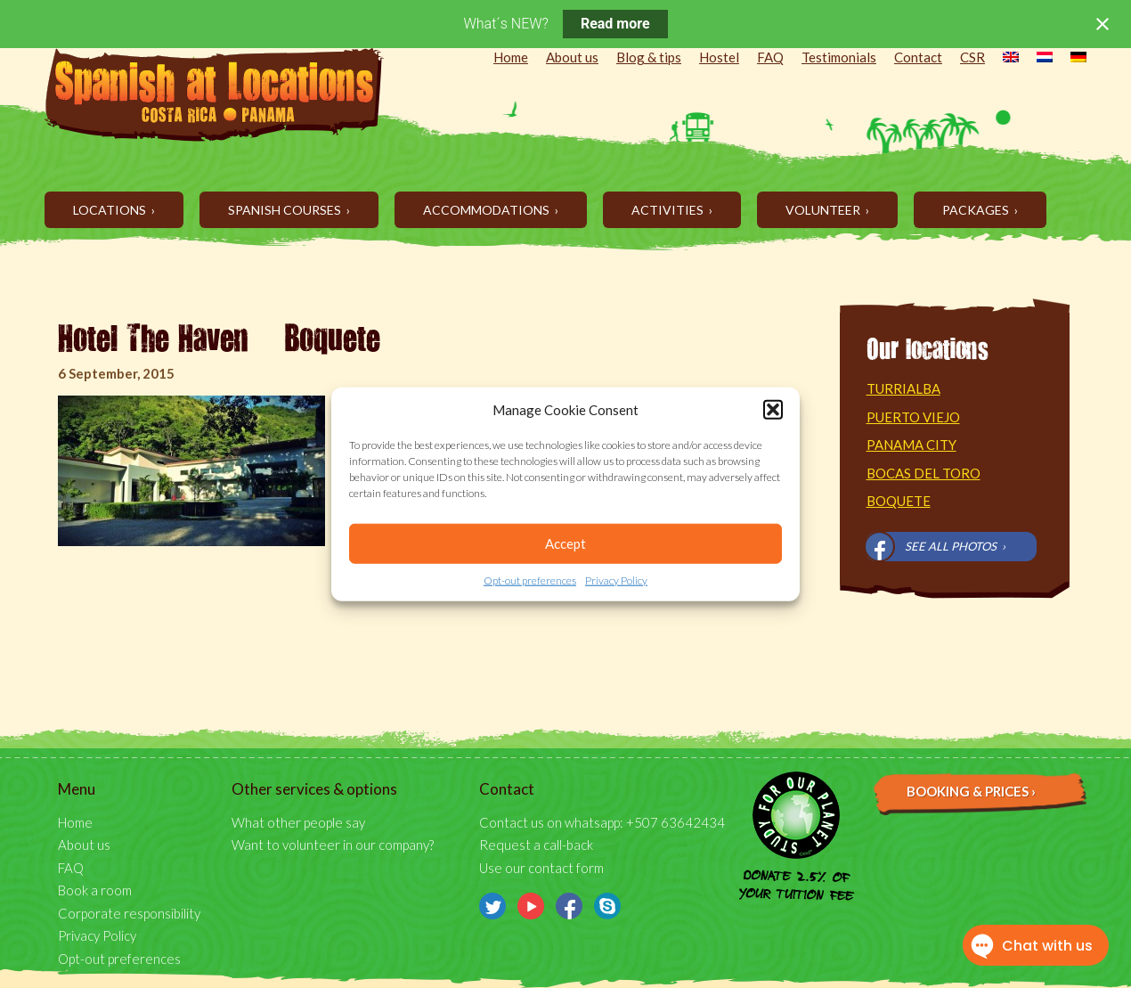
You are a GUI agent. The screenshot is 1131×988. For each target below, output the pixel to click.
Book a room (95, 890)
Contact (918, 57)
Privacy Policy (616, 580)
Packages (977, 209)
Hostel (719, 57)
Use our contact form (541, 868)
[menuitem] (1002, 58)
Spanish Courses (286, 209)
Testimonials (838, 57)
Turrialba (903, 388)
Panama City (911, 445)
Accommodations (487, 209)
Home (510, 57)
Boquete (899, 501)
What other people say (298, 822)
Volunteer (824, 209)
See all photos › (955, 546)
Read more (615, 23)
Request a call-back (536, 845)
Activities (668, 209)
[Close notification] (1102, 24)
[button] (773, 410)
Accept (565, 543)
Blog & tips (648, 57)
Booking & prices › (971, 791)
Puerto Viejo (913, 417)
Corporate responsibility (129, 913)
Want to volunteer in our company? (333, 845)
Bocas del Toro (923, 473)
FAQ (770, 57)
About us (572, 57)
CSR (972, 57)
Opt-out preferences (530, 580)
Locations (111, 209)
